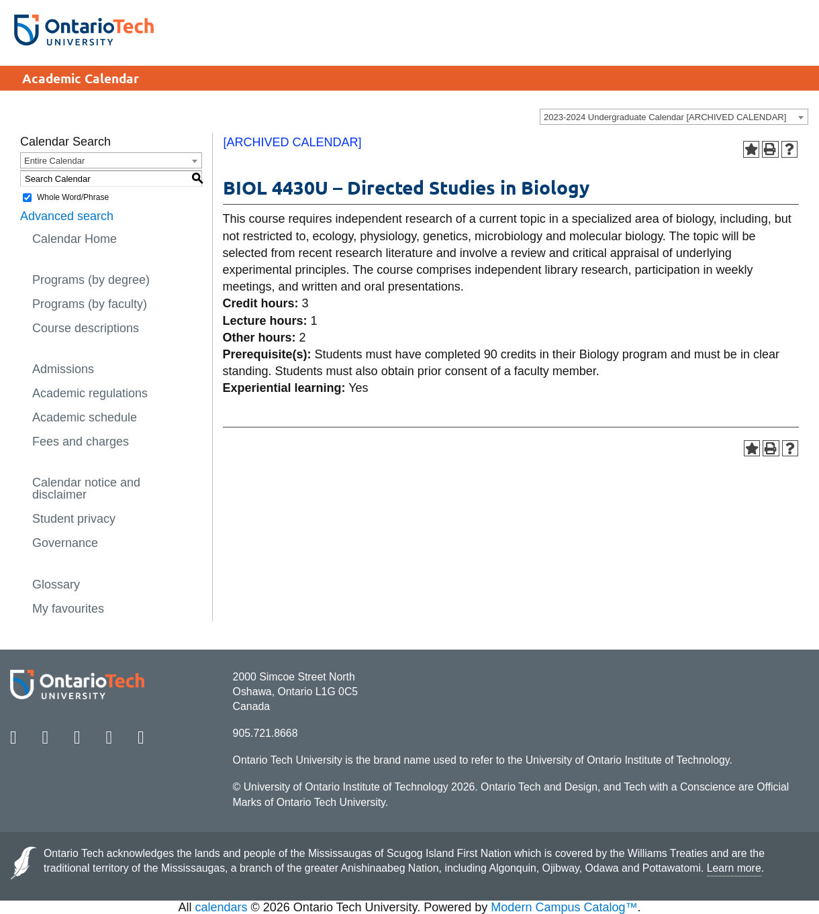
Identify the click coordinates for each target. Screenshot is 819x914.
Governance (65, 543)
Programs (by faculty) (89, 304)
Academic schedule (84, 417)
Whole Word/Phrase (73, 197)
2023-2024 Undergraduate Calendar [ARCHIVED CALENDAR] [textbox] (665, 117)
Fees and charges (80, 441)
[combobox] (674, 117)
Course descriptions (85, 328)
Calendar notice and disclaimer (86, 488)
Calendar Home (74, 239)
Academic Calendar (80, 78)
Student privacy (73, 518)
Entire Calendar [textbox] (54, 161)
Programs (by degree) (91, 280)
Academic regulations (90, 393)
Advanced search (66, 216)
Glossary (56, 584)
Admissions (63, 369)
